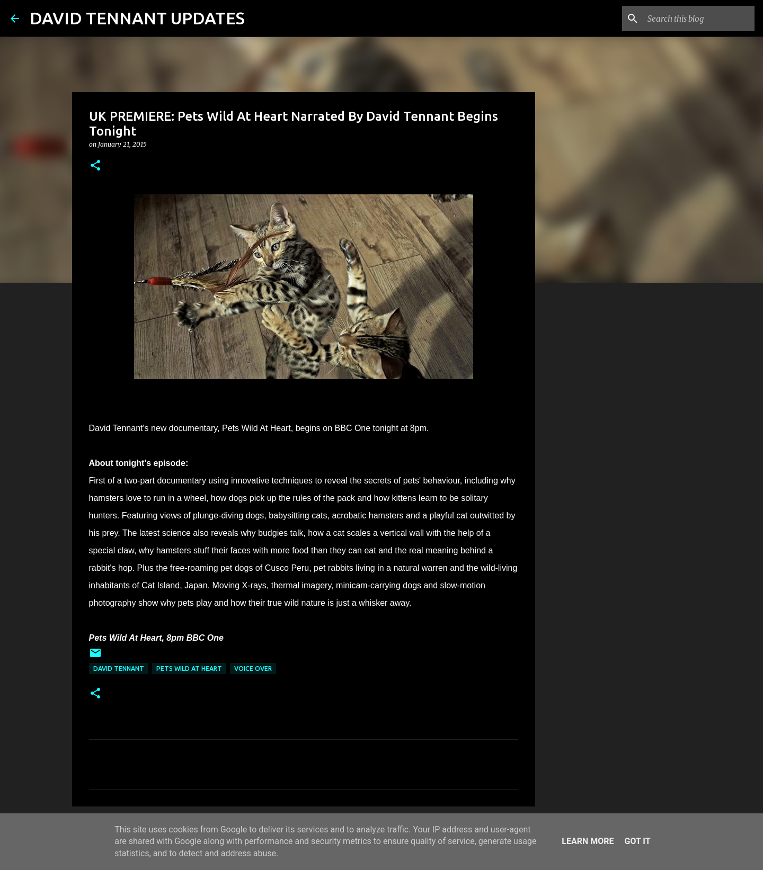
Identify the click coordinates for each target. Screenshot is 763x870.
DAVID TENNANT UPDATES (137, 18)
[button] (95, 166)
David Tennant (118, 668)
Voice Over (253, 668)
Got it (637, 841)
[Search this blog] (699, 18)
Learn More (588, 841)
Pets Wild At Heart (189, 668)
